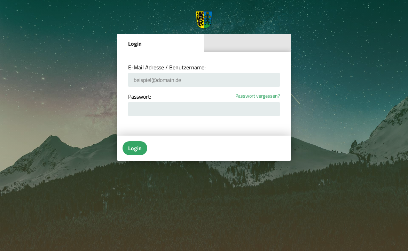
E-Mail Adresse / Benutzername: (166, 67)
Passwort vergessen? (257, 96)
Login (135, 43)
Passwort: (139, 96)
